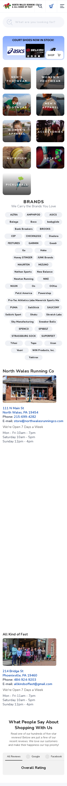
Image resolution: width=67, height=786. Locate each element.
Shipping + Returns (44, 751)
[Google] (28, 742)
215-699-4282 (25, 417)
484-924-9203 (25, 680)
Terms (15, 751)
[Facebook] (17, 742)
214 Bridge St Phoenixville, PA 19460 (20, 673)
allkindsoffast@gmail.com (33, 684)
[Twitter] (49, 742)
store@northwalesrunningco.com (38, 421)
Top (34, 779)
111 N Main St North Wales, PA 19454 (20, 410)
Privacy (26, 751)
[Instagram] (39, 742)
